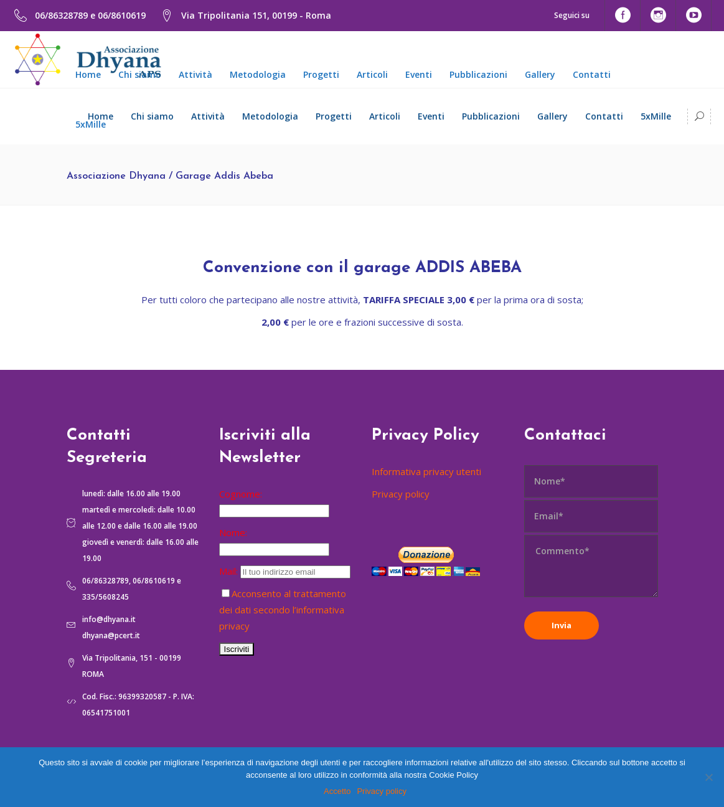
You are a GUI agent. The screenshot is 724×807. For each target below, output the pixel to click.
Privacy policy (401, 494)
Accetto (337, 791)
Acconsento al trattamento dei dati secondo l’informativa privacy (282, 609)
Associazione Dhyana (116, 176)
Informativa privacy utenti (426, 471)
